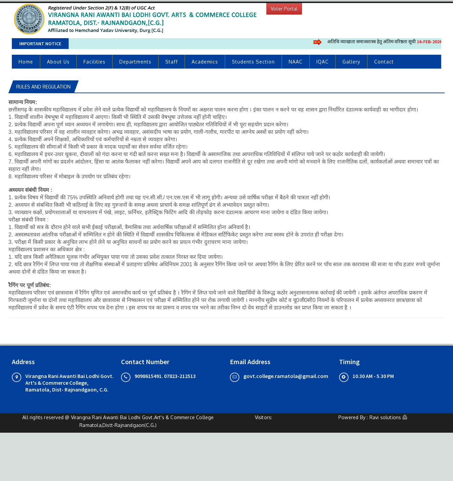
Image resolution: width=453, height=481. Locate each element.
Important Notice (40, 44)
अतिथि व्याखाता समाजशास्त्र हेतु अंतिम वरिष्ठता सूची (387, 42)
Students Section (253, 62)
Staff (171, 62)
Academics (205, 62)
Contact (384, 62)
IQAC (322, 62)
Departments (135, 62)
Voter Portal (284, 8)
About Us (58, 62)
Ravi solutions (385, 417)
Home (26, 62)
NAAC (296, 62)
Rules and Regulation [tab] (43, 87)
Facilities (94, 62)
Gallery (351, 62)
